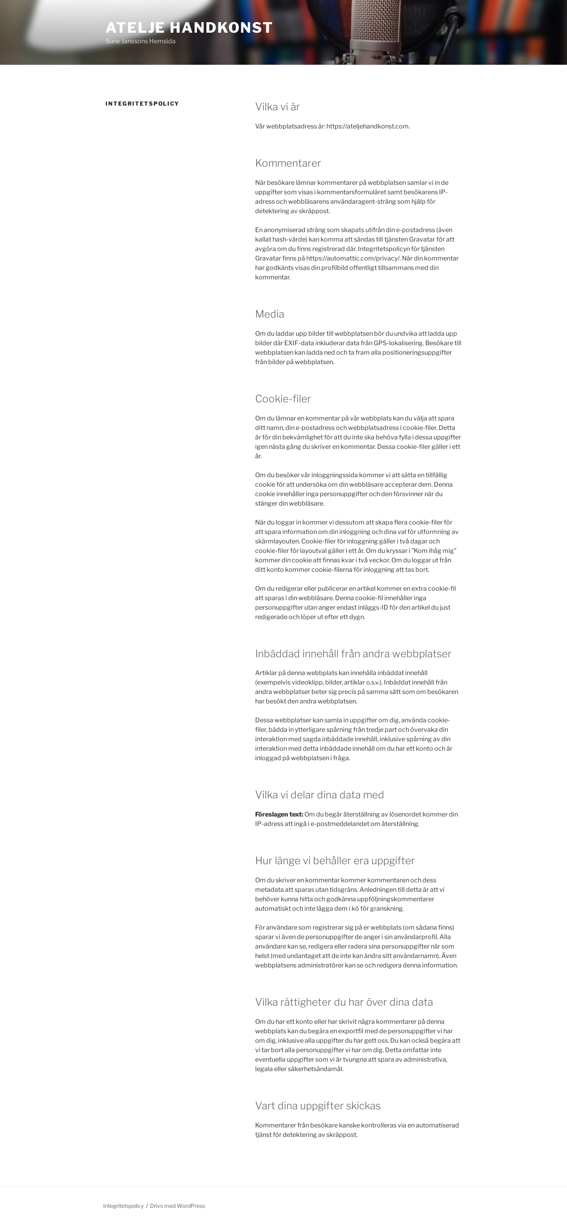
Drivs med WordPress (177, 1205)
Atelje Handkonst (190, 27)
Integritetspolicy (123, 1205)
